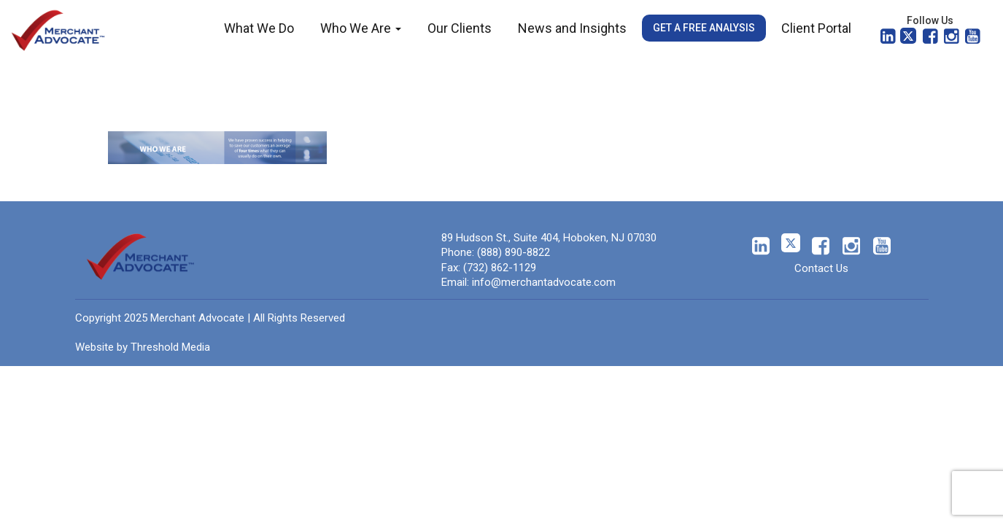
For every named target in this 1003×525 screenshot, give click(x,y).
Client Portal (816, 28)
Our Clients (459, 28)
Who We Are (360, 28)
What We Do (259, 28)
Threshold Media (170, 347)
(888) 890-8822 (513, 252)
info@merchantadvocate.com (544, 282)
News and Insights (572, 28)
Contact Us (821, 268)
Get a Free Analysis (704, 28)
